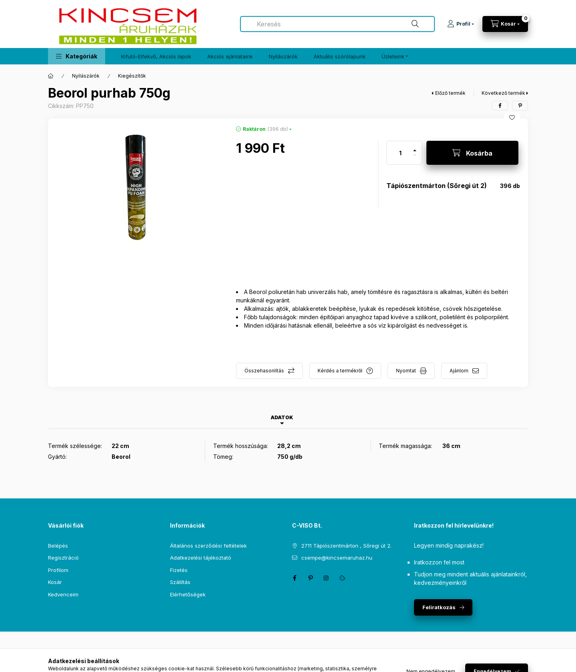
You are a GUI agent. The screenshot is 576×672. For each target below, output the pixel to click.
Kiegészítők (132, 76)
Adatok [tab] (282, 417)
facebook (294, 578)
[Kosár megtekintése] (505, 24)
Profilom (58, 570)
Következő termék (503, 93)
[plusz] (415, 147)
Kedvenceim (63, 594)
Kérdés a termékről (340, 371)
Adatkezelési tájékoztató (200, 557)
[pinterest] (520, 105)
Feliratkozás (439, 607)
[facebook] (500, 105)
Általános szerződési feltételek (208, 545)
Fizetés (179, 570)
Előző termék (450, 93)
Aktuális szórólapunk (340, 56)
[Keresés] (415, 24)
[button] (76, 56)
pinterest (310, 578)
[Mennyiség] (400, 152)
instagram (326, 578)
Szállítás (180, 582)
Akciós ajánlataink (230, 56)
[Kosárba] (472, 153)
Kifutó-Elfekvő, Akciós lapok (156, 56)
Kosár (55, 582)
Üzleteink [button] (393, 56)
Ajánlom (459, 371)
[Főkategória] (51, 76)
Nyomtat (406, 371)
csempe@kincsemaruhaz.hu (336, 557)
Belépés (58, 545)
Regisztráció (63, 557)
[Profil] (460, 24)
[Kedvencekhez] (512, 117)
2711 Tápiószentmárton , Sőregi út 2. (346, 545)
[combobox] (337, 24)
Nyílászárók (283, 56)
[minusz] (415, 158)
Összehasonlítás (264, 371)
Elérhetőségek (188, 594)
